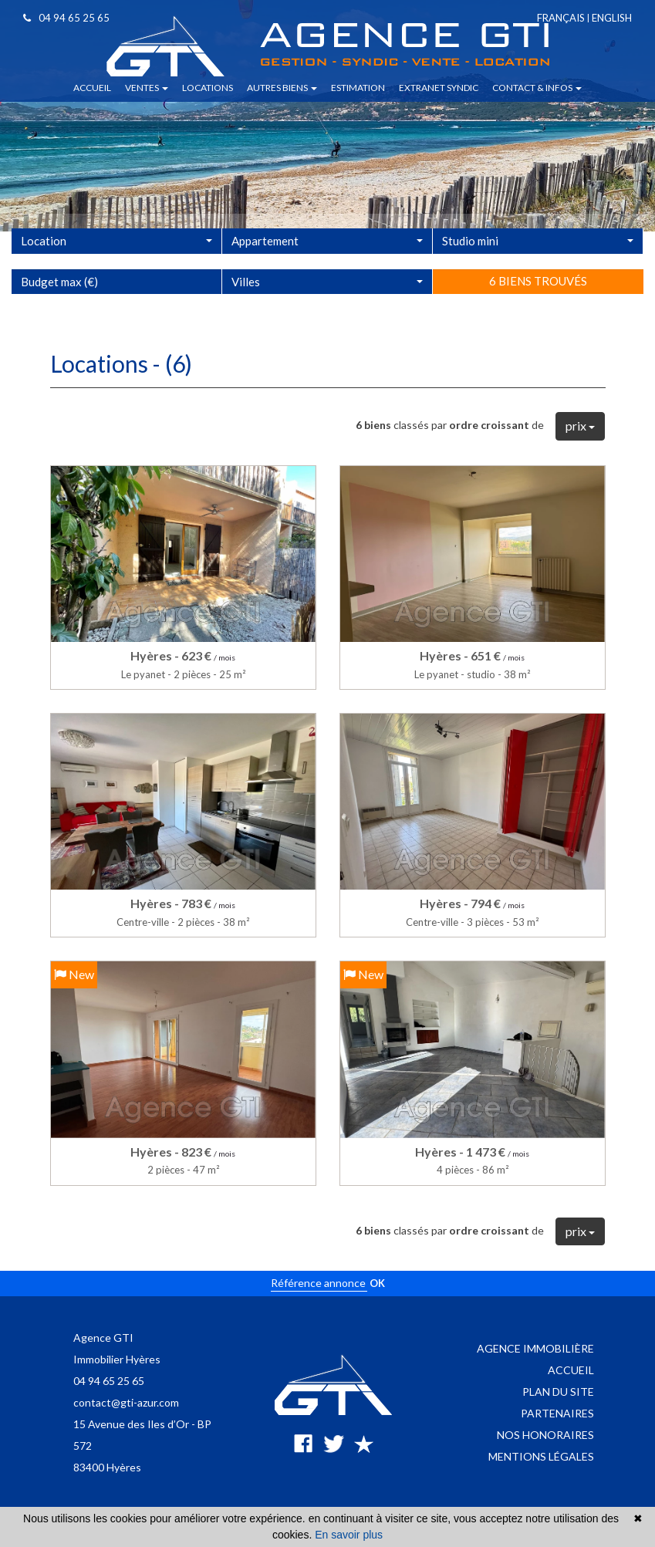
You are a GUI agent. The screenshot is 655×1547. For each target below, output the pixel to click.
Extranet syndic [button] (438, 87)
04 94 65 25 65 (66, 18)
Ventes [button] (146, 87)
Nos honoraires (545, 1434)
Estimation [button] (358, 87)
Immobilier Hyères (116, 1359)
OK (377, 1283)
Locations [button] (207, 87)
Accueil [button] (92, 87)
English (612, 18)
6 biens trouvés (538, 316)
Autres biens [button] (282, 87)
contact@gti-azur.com (126, 1402)
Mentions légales (541, 1456)
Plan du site (558, 1391)
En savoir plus (349, 1534)
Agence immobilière (535, 1348)
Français (561, 18)
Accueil (571, 1369)
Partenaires (557, 1413)
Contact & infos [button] (537, 87)
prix (580, 425)
